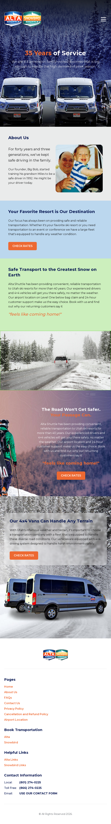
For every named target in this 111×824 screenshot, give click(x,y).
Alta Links (11, 759)
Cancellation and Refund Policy (26, 714)
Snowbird (11, 742)
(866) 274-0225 (30, 788)
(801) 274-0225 (30, 782)
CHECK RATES (22, 246)
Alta (7, 737)
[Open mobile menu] (103, 19)
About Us (10, 692)
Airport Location (16, 719)
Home (8, 686)
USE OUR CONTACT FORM (38, 793)
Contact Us (12, 703)
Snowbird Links (15, 765)
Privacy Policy (14, 708)
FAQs (8, 697)
